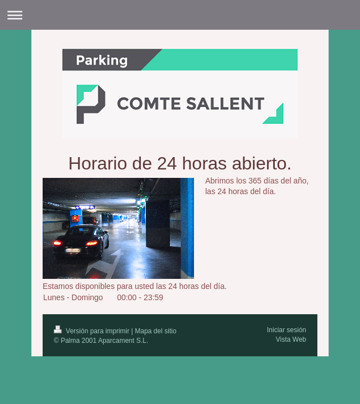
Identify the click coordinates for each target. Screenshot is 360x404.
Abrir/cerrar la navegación (180, 15)
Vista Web (291, 339)
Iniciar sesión (286, 330)
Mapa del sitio (156, 331)
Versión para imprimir (92, 331)
